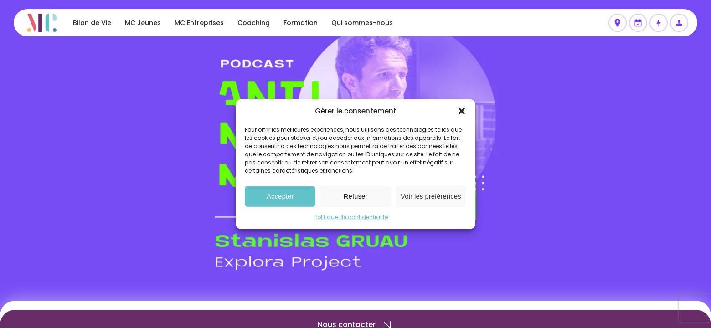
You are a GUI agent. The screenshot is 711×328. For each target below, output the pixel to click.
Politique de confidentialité (351, 216)
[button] (461, 111)
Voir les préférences (431, 196)
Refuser (356, 196)
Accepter (280, 196)
